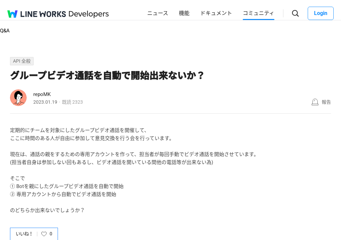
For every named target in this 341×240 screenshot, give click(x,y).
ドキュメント (216, 13)
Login (320, 13)
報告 (326, 102)
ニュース (157, 13)
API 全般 (22, 61)
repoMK (42, 94)
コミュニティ (258, 13)
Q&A (5, 31)
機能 (184, 13)
